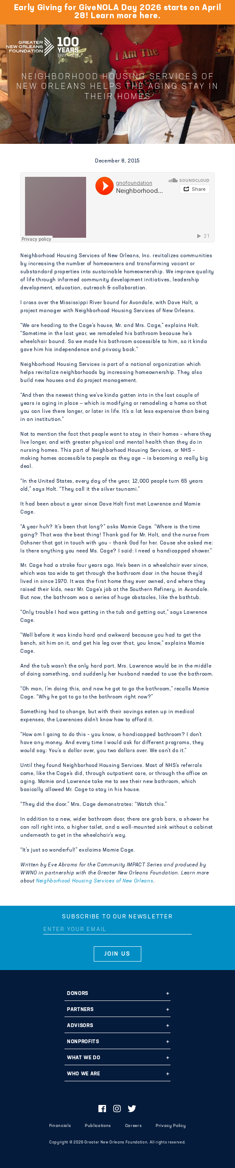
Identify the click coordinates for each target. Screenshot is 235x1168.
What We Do (84, 1058)
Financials (60, 1126)
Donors (77, 993)
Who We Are (83, 1074)
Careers (133, 1126)
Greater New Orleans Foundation (42, 44)
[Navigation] (221, 45)
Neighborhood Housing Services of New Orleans (94, 881)
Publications (98, 1126)
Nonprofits (83, 1041)
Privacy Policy (171, 1126)
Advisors (80, 1025)
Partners (80, 1009)
